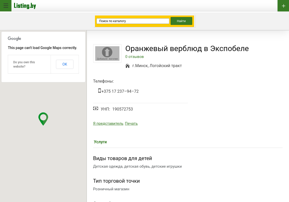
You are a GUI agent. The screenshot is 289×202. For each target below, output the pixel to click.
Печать (131, 123)
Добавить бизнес (283, 5)
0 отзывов (134, 57)
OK (64, 64)
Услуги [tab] (100, 141)
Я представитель (108, 123)
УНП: (105, 109)
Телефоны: (103, 81)
